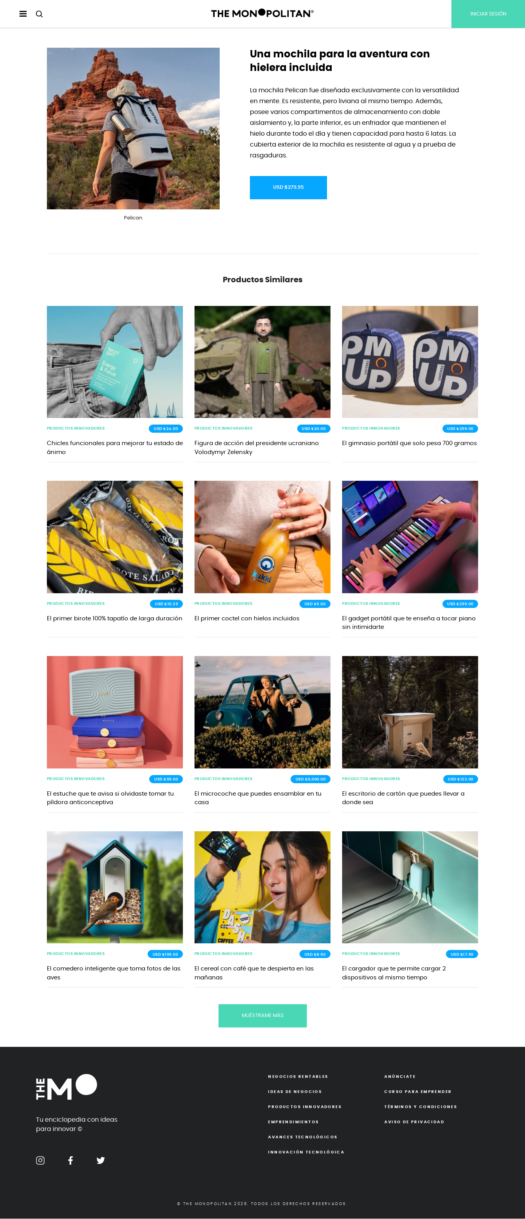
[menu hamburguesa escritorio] (16, 14)
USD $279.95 (288, 187)
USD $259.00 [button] (460, 429)
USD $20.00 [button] (313, 429)
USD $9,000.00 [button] (311, 780)
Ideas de (295, 1092)
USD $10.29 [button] (166, 604)
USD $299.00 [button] (460, 604)
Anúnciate (400, 1077)
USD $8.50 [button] (315, 955)
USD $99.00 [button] (166, 780)
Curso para (418, 1092)
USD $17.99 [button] (462, 955)
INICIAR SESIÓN (488, 14)
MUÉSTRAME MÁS (263, 1016)
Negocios (298, 1077)
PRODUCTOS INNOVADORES (76, 429)
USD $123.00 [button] (460, 780)
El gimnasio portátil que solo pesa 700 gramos (409, 444)
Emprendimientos (293, 1122)
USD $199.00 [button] (165, 955)
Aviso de (414, 1122)
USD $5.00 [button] (315, 604)
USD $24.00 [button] (166, 429)
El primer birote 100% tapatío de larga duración (114, 619)
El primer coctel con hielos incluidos (247, 619)
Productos (304, 1107)
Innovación (306, 1153)
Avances (302, 1138)
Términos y (420, 1107)
